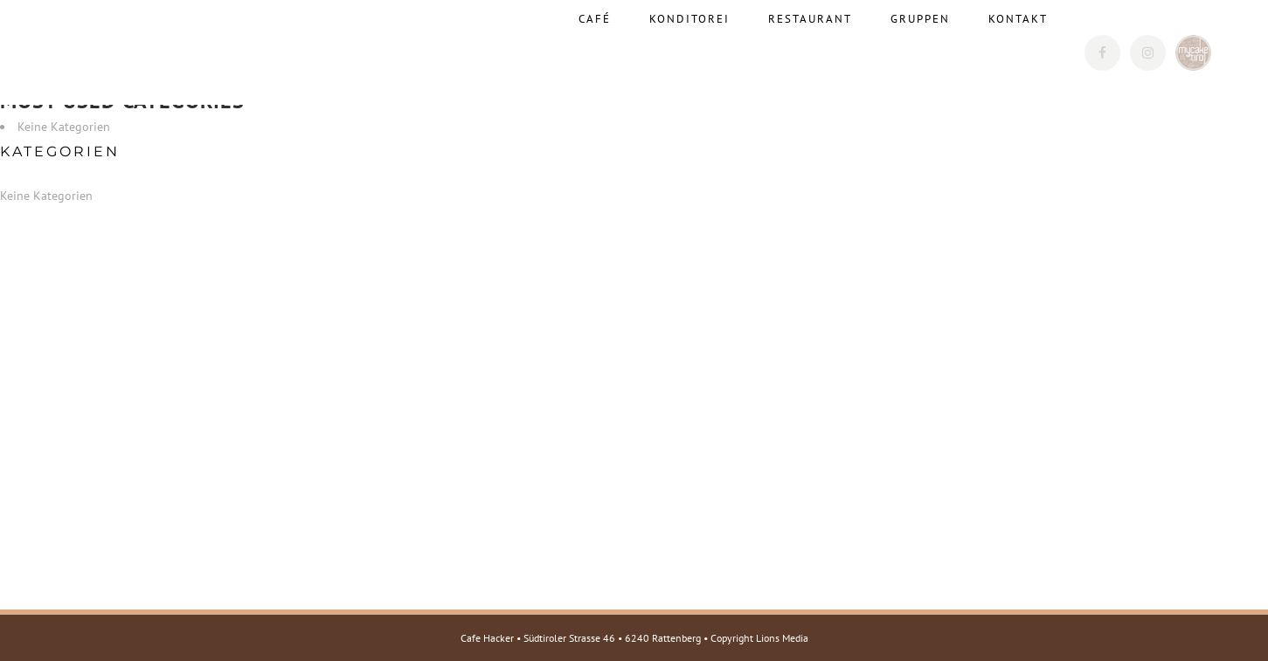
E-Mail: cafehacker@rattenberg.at (243, 462)
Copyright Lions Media (759, 637)
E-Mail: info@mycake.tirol (223, 530)
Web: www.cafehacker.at (216, 484)
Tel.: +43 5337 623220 (214, 439)
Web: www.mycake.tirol (214, 553)
